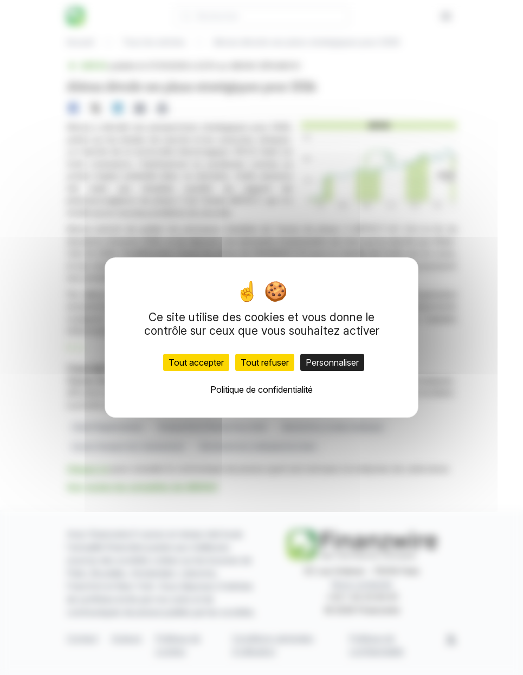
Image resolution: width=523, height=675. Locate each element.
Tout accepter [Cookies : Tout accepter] (196, 362)
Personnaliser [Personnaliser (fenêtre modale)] (332, 362)
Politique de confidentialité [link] (261, 389)
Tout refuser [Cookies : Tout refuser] (265, 362)
